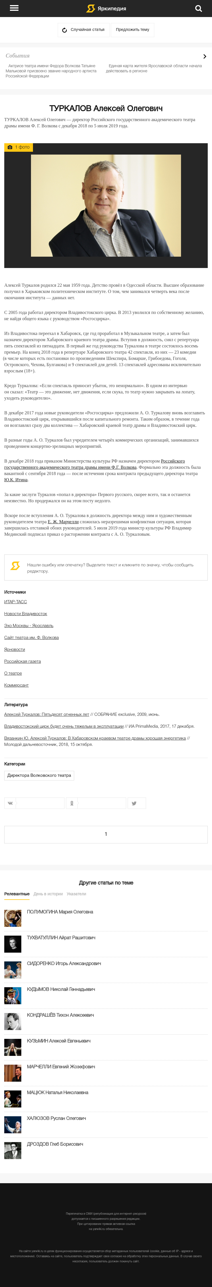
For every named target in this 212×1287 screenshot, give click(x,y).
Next (204, 56)
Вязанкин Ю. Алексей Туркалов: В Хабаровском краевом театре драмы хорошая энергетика (95, 738)
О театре (13, 674)
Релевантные (17, 894)
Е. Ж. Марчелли (63, 521)
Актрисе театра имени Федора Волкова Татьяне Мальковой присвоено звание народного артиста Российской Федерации (51, 71)
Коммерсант (16, 685)
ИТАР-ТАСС (15, 602)
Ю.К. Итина (16, 479)
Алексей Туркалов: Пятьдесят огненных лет (46, 715)
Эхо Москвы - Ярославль (28, 626)
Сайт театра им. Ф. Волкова (31, 638)
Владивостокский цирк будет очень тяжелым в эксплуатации (64, 727)
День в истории (48, 894)
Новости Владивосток (25, 614)
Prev (195, 56)
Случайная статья (88, 30)
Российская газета (22, 662)
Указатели (76, 894)
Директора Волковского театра (39, 776)
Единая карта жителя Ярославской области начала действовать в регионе (154, 68)
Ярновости (14, 650)
